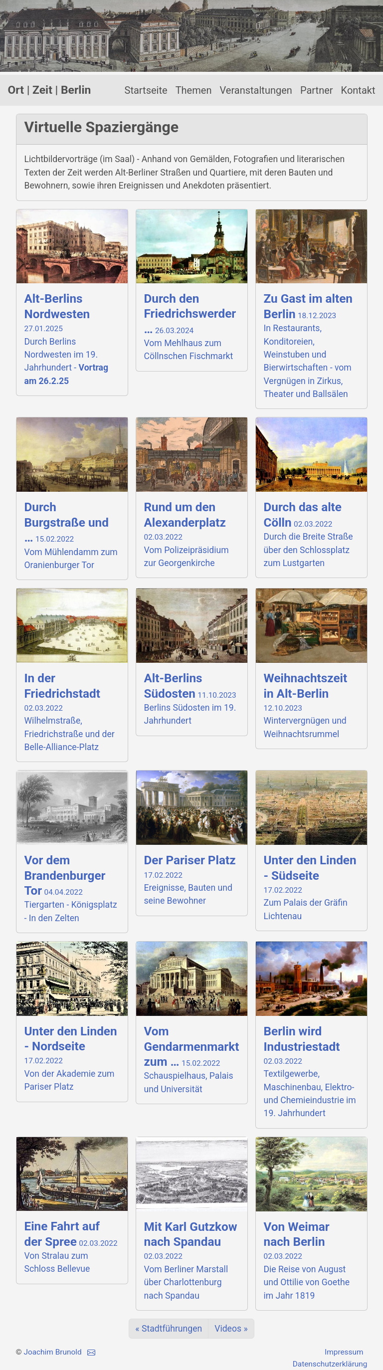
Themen (194, 90)
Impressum (344, 1352)
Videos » (230, 1329)
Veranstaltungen (255, 90)
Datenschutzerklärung (330, 1364)
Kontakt (358, 90)
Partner (316, 90)
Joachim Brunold (52, 1352)
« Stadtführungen (168, 1329)
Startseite (146, 90)
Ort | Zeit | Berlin (49, 90)
